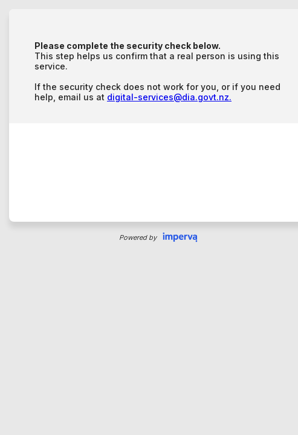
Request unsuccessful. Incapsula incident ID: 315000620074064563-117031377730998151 (149, 217)
